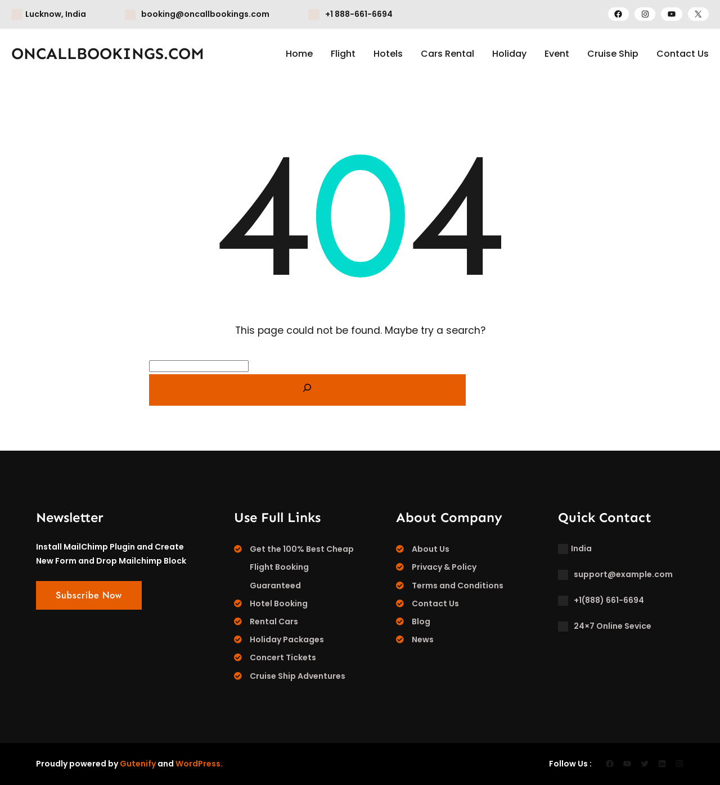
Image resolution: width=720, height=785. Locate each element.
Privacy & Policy (444, 567)
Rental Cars (274, 621)
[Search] (307, 390)
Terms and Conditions (457, 585)
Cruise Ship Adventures (297, 676)
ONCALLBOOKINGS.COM (107, 53)
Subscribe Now (89, 595)
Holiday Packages (287, 639)
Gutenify (138, 763)
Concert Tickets (283, 657)
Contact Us (435, 603)
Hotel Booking (279, 603)
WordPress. (199, 763)
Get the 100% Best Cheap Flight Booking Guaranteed (302, 567)
